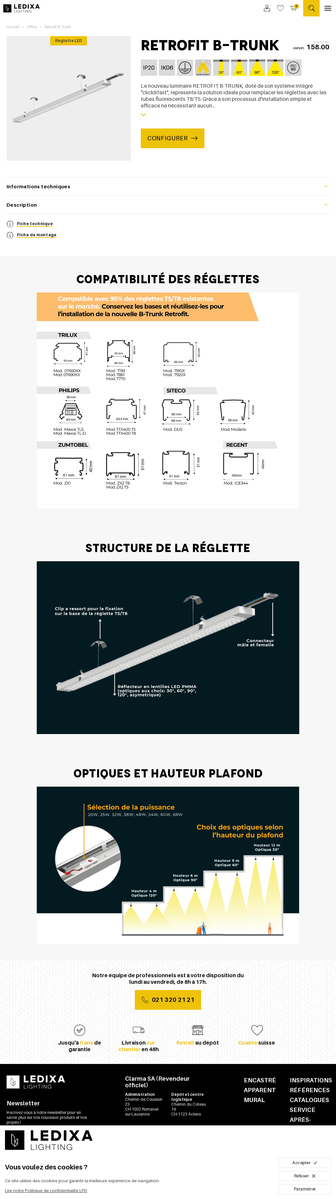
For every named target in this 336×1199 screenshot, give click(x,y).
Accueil (13, 26)
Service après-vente (302, 1119)
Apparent (260, 1090)
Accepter (304, 1162)
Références (309, 1090)
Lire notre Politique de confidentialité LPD (46, 1190)
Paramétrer (305, 1189)
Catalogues (309, 1099)
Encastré (260, 1080)
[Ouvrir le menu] (328, 8)
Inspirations (309, 1080)
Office (32, 26)
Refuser (305, 1175)
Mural (254, 1099)
